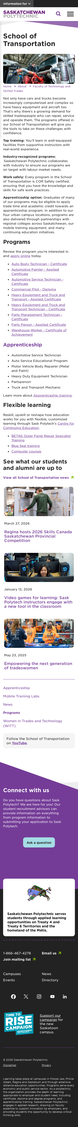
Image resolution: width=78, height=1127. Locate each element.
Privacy (46, 1065)
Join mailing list (17, 959)
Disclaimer (9, 1065)
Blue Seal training (25, 446)
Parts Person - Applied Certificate (38, 324)
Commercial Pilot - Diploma (33, 289)
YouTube (19, 743)
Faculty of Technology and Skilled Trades (36, 88)
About (22, 86)
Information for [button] (15, 3)
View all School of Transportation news (36, 477)
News (7, 704)
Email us (49, 953)
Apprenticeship (16, 688)
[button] (58, 15)
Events (9, 980)
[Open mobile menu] (70, 14)
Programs (11, 712)
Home (7, 86)
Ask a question (39, 842)
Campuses (12, 974)
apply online (20, 256)
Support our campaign (50, 1017)
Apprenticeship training (52, 395)
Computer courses (26, 451)
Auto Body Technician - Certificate (39, 264)
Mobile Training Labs (21, 696)
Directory (50, 980)
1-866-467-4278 (17, 953)
